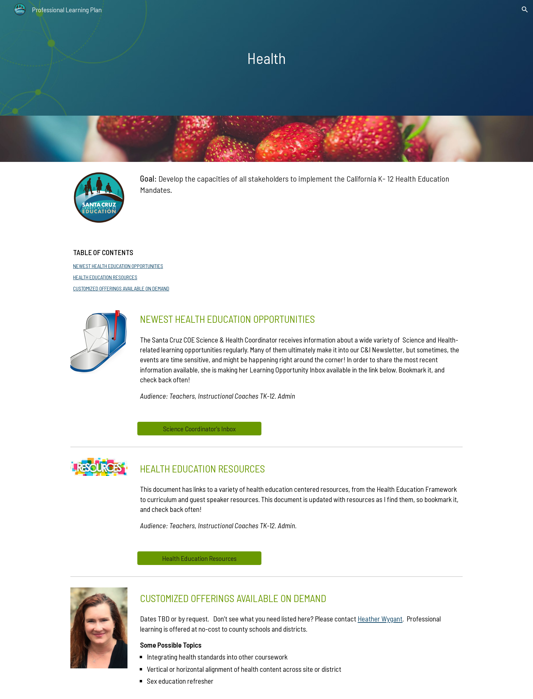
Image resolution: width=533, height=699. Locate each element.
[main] (266, 58)
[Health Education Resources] (199, 558)
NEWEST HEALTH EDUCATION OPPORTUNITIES (118, 266)
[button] (525, 9)
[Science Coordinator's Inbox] (199, 428)
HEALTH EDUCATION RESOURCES (105, 277)
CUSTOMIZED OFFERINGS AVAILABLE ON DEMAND (121, 288)
